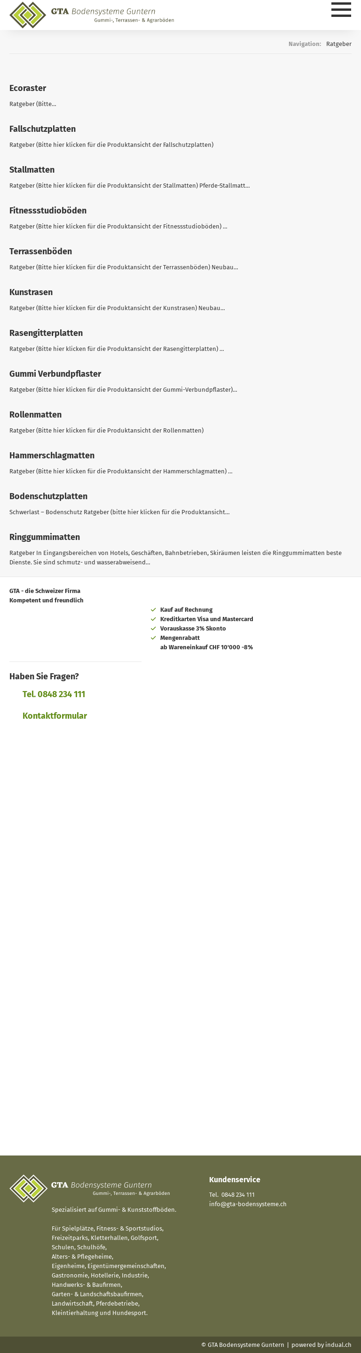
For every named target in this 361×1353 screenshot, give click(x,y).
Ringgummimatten (44, 537)
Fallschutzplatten (42, 129)
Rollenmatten (35, 415)
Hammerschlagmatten (51, 455)
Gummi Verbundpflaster (55, 374)
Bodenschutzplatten (48, 496)
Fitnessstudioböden (47, 210)
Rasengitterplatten (46, 333)
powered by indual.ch (321, 1344)
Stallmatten (32, 170)
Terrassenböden (40, 251)
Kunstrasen (31, 292)
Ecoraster (27, 88)
